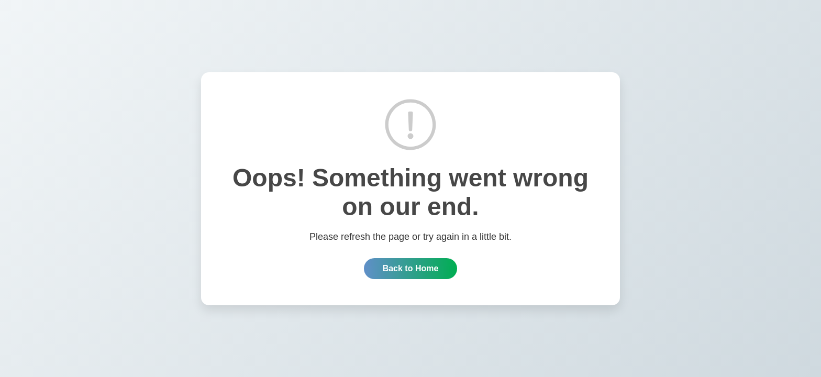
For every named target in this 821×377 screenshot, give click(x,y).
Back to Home (411, 268)
